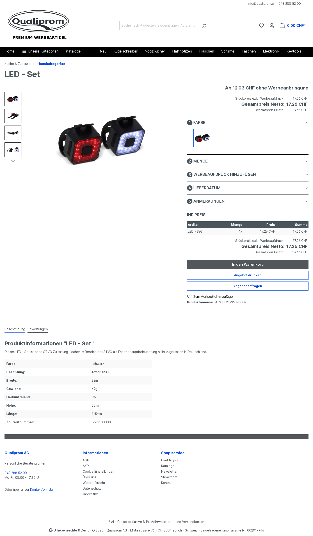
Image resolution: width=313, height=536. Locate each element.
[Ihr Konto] (272, 25)
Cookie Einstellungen (98, 471)
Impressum (90, 494)
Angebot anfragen (247, 286)
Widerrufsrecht (94, 483)
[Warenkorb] (292, 25)
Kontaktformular (42, 489)
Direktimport (170, 460)
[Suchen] (204, 25)
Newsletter (169, 471)
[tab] (15, 329)
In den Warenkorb (248, 264)
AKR (86, 466)
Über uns (89, 477)
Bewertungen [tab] (37, 329)
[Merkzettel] (261, 25)
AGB (86, 460)
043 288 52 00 (290, 3)
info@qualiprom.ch (262, 3)
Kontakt (167, 483)
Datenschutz (92, 488)
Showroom (169, 477)
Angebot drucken (247, 275)
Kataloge (168, 466)
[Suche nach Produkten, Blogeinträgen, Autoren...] (159, 25)
